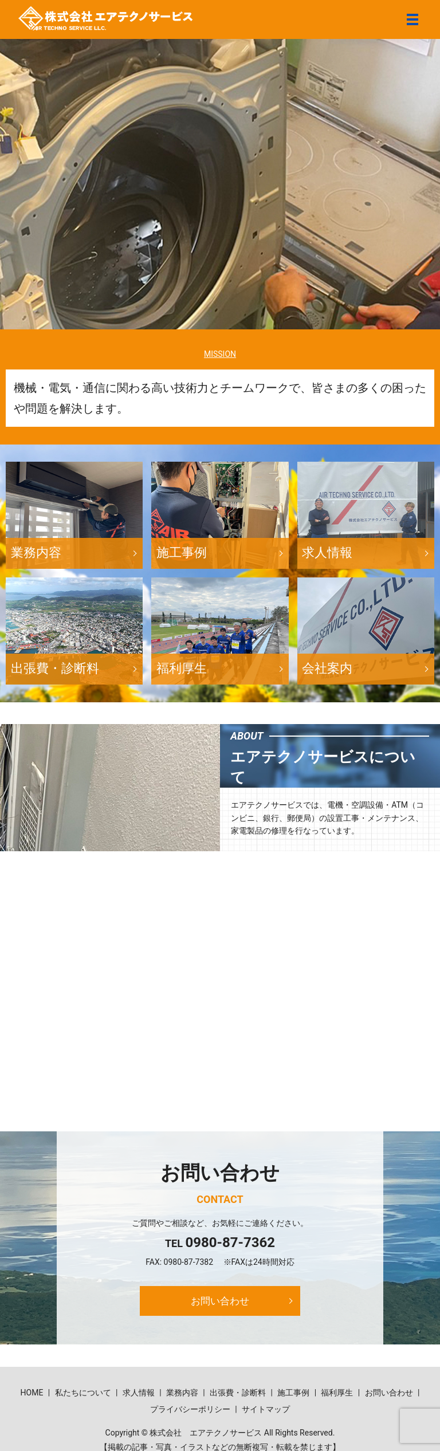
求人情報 (139, 1394)
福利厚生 (337, 1394)
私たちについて (83, 1394)
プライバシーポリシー (190, 1410)
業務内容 (182, 1394)
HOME (32, 1394)
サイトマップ (266, 1410)
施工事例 (293, 1394)
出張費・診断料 (238, 1394)
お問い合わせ (220, 1301)
